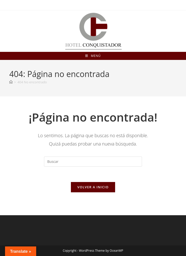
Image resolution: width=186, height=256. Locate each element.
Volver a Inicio (93, 187)
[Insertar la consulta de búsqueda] (93, 162)
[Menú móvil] (93, 56)
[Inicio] (11, 82)
